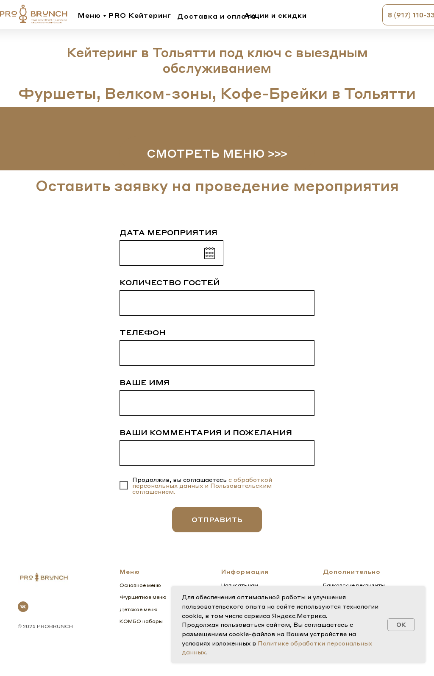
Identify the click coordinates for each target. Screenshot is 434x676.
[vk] (23, 606)
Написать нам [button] (239, 585)
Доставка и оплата (216, 15)
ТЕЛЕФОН (143, 332)
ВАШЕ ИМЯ (145, 382)
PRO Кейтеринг (139, 15)
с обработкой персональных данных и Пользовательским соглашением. (202, 485)
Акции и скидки (275, 15)
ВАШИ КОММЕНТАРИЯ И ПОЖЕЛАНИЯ (206, 432)
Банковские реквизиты (354, 585)
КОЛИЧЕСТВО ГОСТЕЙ (170, 282)
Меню (89, 15)
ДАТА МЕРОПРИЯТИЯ (168, 232)
